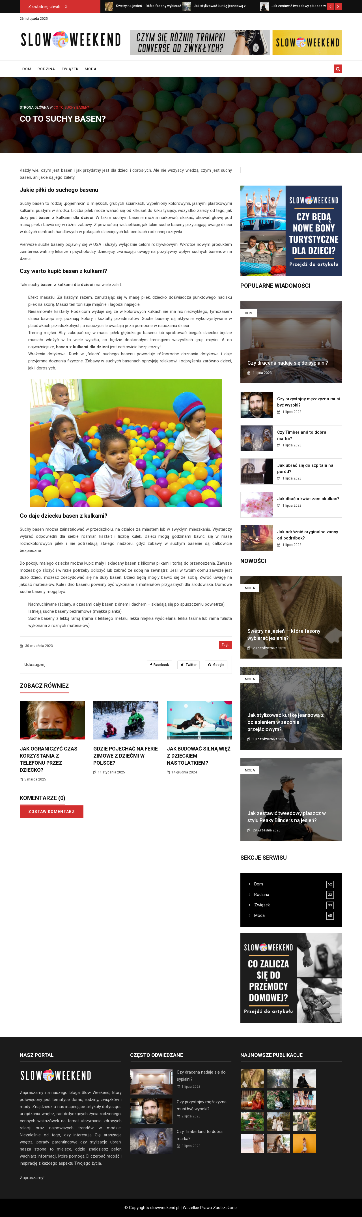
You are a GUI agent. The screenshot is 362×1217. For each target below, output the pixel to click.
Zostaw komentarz (51, 811)
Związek (70, 69)
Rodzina (46, 69)
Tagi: (225, 645)
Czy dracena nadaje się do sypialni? (287, 363)
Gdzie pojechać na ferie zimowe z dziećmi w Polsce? (125, 756)
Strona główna (36, 107)
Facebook (159, 665)
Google (216, 665)
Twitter (188, 665)
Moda (91, 69)
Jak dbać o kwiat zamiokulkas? (308, 498)
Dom (26, 69)
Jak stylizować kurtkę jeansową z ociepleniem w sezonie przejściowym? (285, 722)
